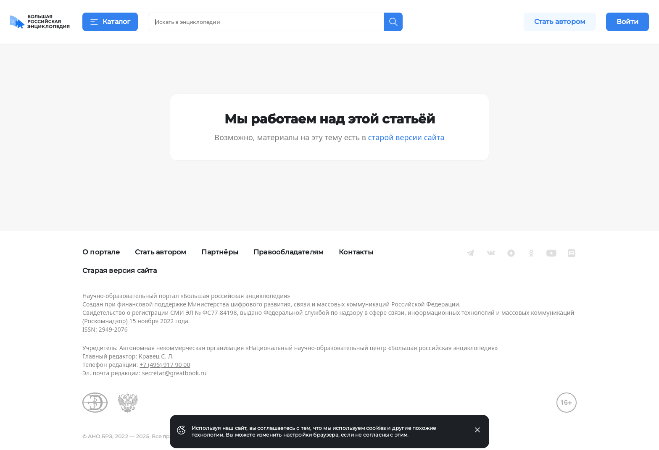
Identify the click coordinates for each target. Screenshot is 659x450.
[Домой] (40, 21)
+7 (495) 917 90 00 (165, 365)
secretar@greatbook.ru (174, 373)
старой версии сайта (406, 148)
